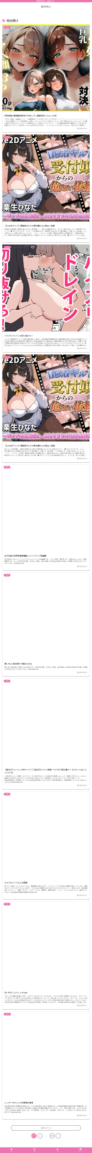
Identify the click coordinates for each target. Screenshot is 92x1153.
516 (52, 1136)
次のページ (46, 1128)
